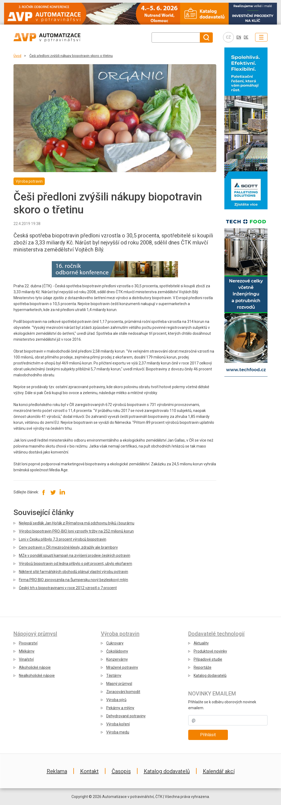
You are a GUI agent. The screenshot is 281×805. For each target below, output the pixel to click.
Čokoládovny (117, 651)
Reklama (57, 771)
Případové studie (208, 659)
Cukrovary (115, 643)
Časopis (121, 771)
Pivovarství (28, 643)
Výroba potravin (120, 633)
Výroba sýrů (116, 700)
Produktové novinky (210, 651)
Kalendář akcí (219, 771)
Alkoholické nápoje (35, 667)
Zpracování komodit (123, 692)
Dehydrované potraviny (126, 716)
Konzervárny (117, 659)
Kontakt (89, 771)
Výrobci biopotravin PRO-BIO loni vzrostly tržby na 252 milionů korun (76, 531)
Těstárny (113, 675)
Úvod (17, 56)
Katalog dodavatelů (210, 675)
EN (239, 37)
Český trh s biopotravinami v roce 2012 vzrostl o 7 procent (68, 588)
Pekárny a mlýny (120, 708)
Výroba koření (118, 724)
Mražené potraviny (122, 667)
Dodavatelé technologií (216, 633)
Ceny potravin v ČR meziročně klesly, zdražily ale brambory (68, 547)
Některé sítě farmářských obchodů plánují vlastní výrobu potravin (73, 571)
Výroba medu (117, 732)
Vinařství (26, 659)
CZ (228, 37)
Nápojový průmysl (35, 633)
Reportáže (202, 667)
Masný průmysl (119, 683)
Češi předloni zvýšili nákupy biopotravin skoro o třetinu (71, 56)
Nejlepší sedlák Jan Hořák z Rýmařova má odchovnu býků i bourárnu (76, 523)
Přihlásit (208, 734)
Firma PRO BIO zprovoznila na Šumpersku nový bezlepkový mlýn (73, 580)
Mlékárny (27, 651)
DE (246, 37)
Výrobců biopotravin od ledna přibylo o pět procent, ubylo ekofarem (75, 563)
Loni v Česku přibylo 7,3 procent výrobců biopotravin (62, 539)
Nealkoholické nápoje (37, 675)
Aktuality (201, 643)
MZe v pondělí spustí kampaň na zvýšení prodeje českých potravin (74, 555)
